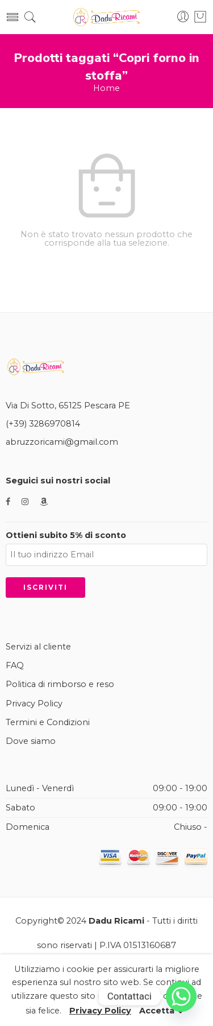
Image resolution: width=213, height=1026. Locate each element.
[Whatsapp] (181, 996)
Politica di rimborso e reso (60, 684)
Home (106, 88)
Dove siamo (31, 741)
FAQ (15, 665)
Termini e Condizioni (48, 722)
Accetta (156, 1019)
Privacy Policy (34, 703)
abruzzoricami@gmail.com (62, 442)
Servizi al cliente (38, 647)
